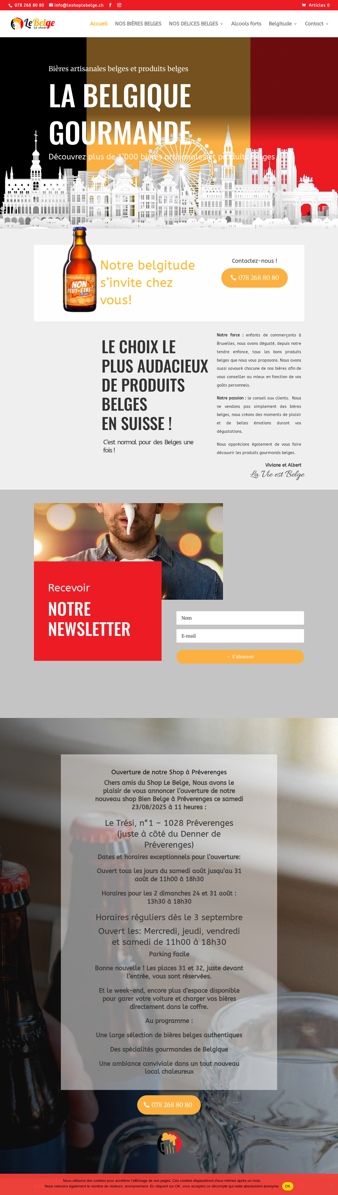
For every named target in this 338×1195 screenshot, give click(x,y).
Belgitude (280, 24)
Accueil (98, 24)
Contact (314, 24)
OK (287, 1186)
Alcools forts (246, 24)
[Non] (331, 1184)
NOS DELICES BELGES (193, 24)
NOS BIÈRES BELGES (138, 24)
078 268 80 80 (258, 278)
